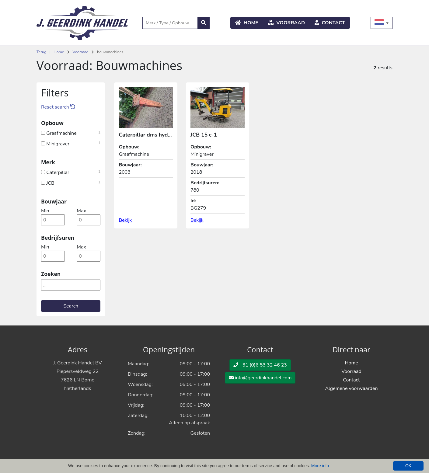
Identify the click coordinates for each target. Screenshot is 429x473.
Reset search (58, 107)
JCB (70, 182)
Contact (330, 22)
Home (246, 22)
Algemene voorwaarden (351, 388)
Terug (42, 52)
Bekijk (125, 220)
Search (70, 306)
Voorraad (286, 22)
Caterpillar (70, 172)
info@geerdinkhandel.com (260, 377)
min (45, 210)
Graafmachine (70, 133)
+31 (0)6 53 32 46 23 (260, 365)
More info (320, 465)
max (81, 210)
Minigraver (70, 143)
